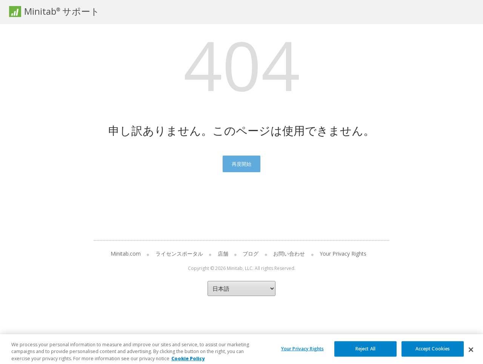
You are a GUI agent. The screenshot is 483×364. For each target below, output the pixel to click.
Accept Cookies (432, 352)
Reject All (365, 352)
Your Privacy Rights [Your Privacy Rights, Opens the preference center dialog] (302, 352)
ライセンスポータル (179, 253)
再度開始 (241, 163)
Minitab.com (126, 253)
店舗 (223, 253)
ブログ (250, 253)
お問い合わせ (289, 253)
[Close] (471, 353)
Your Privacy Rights (343, 253)
